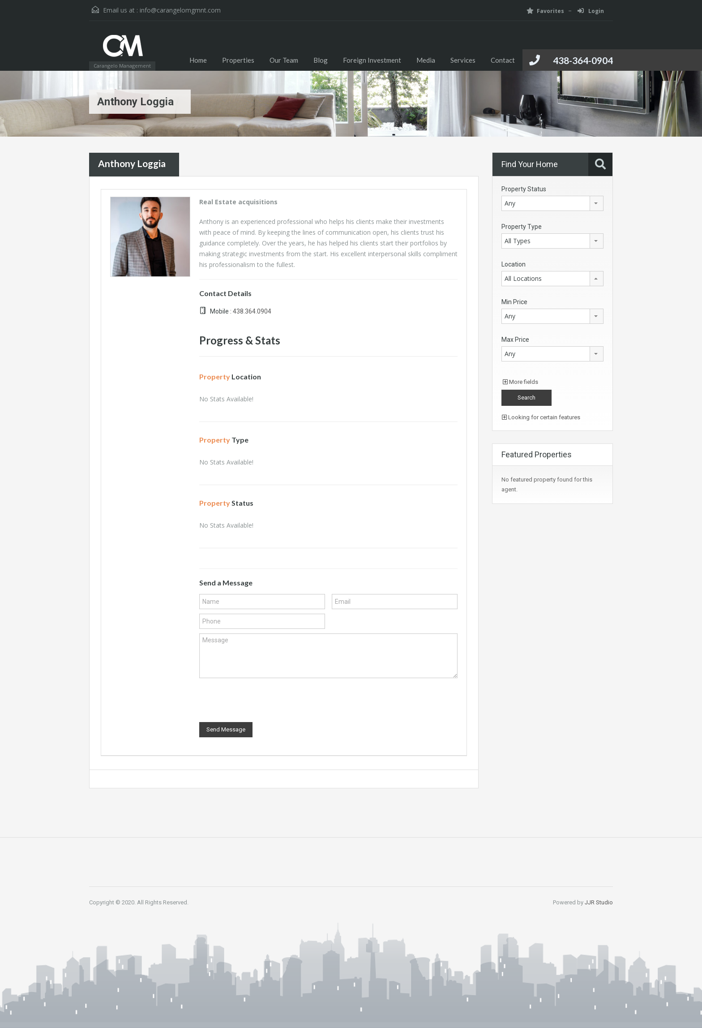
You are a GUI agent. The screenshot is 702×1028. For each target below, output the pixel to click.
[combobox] (552, 203)
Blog (320, 60)
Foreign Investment (372, 60)
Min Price (514, 301)
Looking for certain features (541, 417)
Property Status (523, 189)
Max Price (515, 339)
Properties (238, 60)
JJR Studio (599, 902)
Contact (503, 60)
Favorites (545, 11)
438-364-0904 (583, 60)
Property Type (521, 226)
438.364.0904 (252, 311)
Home (198, 60)
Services (462, 60)
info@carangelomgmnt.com (180, 10)
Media (425, 60)
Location (513, 264)
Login (591, 11)
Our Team (284, 60)
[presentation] (267, 700)
